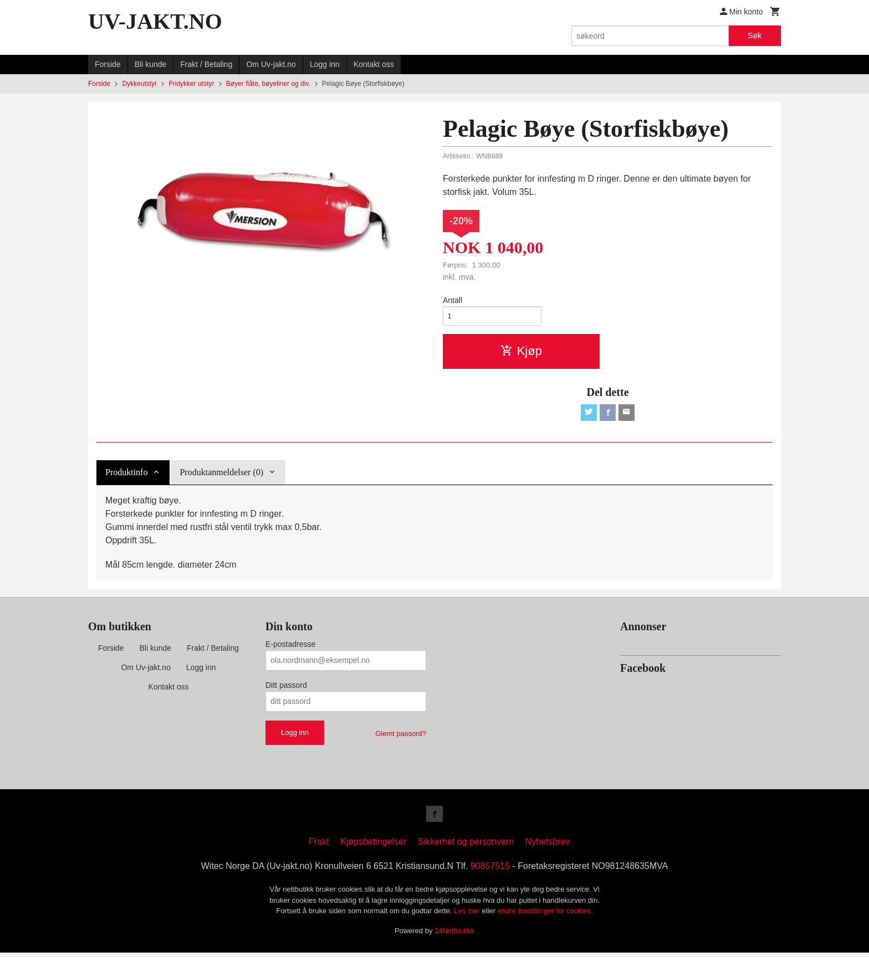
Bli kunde (151, 64)
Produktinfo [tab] (126, 475)
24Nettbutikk (454, 935)
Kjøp (521, 352)
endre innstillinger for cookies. (545, 915)
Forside (108, 64)
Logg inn (325, 64)
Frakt (319, 846)
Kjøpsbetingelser (373, 846)
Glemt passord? (400, 736)
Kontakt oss (374, 64)
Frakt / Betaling (206, 64)
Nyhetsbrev (547, 846)
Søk (754, 35)
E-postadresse (290, 646)
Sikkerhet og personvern (466, 846)
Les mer (468, 915)
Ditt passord (286, 687)
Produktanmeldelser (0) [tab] (221, 475)
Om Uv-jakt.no (270, 64)
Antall (452, 300)
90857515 (490, 870)
